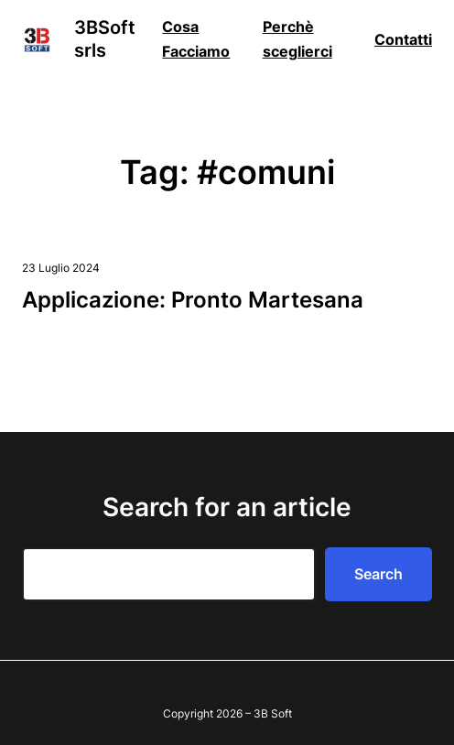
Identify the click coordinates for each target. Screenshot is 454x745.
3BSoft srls (104, 38)
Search (378, 574)
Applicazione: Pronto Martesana (192, 299)
